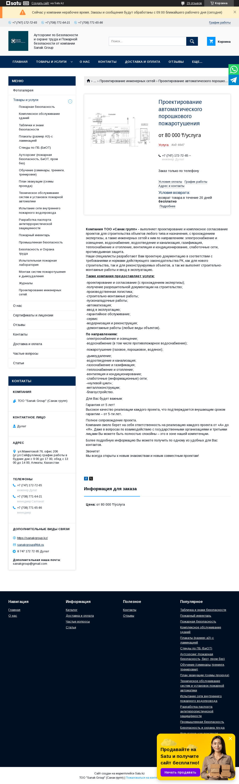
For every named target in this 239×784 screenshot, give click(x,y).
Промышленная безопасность (41, 242)
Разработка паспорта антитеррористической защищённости (196, 711)
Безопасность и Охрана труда (36, 251)
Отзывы (176, 61)
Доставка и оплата (142, 61)
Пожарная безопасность (37, 106)
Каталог (71, 610)
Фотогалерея (23, 90)
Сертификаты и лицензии (33, 315)
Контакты (107, 61)
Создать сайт (40, 3)
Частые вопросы (25, 353)
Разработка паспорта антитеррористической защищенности (35, 224)
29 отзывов (194, 3)
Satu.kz (140, 773)
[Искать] (192, 41)
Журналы (26, 283)
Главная (20, 61)
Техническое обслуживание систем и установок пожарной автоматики (41, 197)
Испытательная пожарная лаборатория (38, 262)
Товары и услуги (51, 61)
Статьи (18, 363)
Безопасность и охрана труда (202, 727)
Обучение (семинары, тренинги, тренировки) (41, 172)
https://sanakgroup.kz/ (32, 538)
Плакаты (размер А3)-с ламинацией (36, 138)
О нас (85, 61)
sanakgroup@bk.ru (30, 544)
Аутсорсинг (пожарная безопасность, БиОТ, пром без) (38, 159)
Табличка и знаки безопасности (203, 610)
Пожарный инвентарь (34, 235)
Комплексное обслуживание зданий (39, 116)
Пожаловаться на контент (143, 777)
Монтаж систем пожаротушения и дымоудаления (42, 274)
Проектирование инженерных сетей (127, 81)
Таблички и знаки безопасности (31, 127)
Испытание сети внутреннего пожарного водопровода (39, 210)
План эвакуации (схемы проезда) (36, 183)
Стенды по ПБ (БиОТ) (35, 147)
